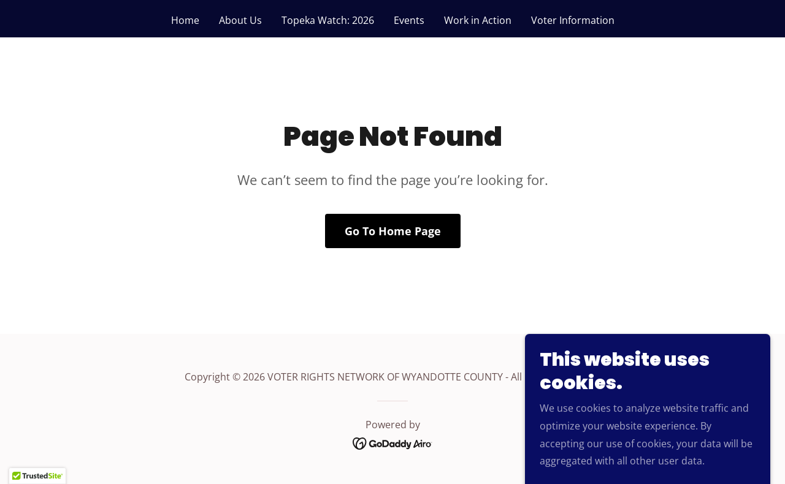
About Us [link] (240, 20)
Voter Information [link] (573, 20)
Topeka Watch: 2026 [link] (327, 20)
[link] (393, 443)
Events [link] (409, 20)
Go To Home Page (393, 231)
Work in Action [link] (477, 20)
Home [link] (185, 20)
